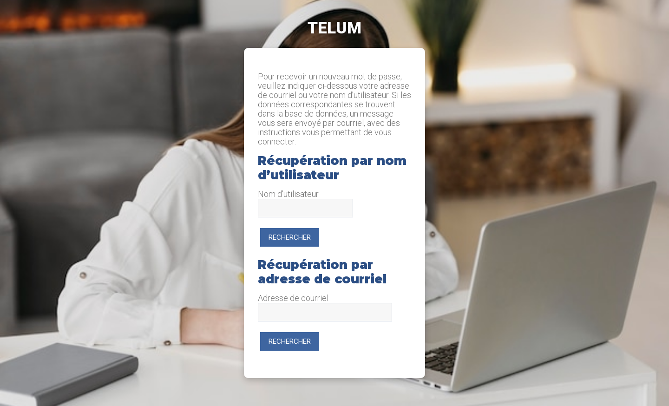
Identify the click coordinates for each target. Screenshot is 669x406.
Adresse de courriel (293, 298)
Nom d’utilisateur (288, 194)
